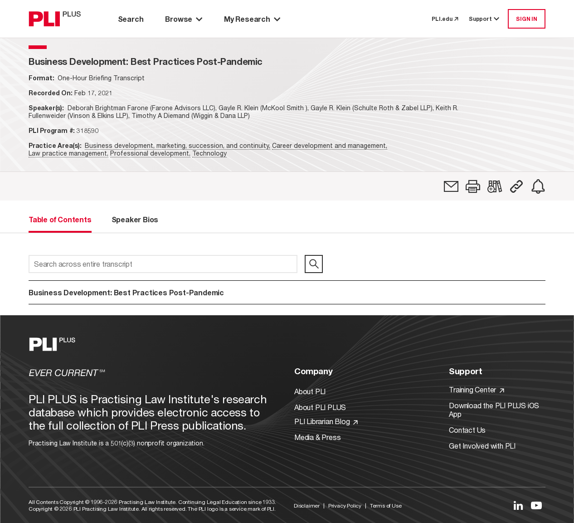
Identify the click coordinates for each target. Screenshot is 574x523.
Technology (209, 153)
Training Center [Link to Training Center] (476, 389)
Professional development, (150, 153)
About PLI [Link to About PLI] (310, 391)
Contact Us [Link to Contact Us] (467, 429)
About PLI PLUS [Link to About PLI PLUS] (320, 407)
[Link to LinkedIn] (518, 505)
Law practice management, (68, 153)
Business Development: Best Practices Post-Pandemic (126, 292)
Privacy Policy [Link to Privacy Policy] (344, 505)
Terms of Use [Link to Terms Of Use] (386, 505)
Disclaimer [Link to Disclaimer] (307, 505)
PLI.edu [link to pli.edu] (445, 18)
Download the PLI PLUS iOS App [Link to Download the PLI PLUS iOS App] (494, 409)
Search (131, 19)
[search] (314, 264)
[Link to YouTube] (536, 505)
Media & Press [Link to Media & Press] (317, 437)
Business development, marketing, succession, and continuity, (177, 145)
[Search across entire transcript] (163, 264)
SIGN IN (526, 18)
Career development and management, (329, 145)
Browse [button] (183, 19)
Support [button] (485, 18)
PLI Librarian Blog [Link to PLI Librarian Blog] (326, 421)
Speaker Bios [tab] (135, 219)
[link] (451, 186)
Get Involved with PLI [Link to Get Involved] (482, 445)
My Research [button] (252, 19)
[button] (473, 186)
